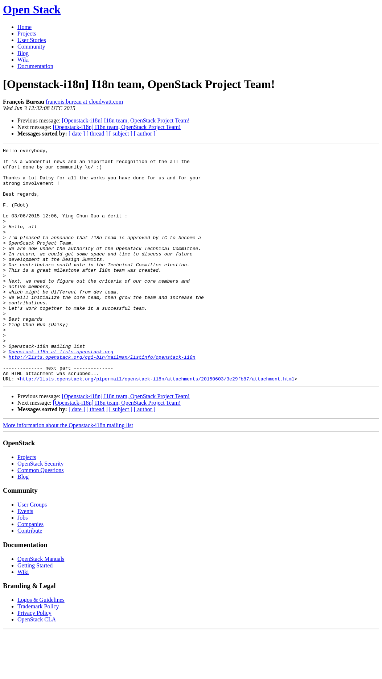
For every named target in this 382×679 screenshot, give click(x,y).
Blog (23, 53)
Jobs (22, 564)
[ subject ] (120, 133)
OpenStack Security (40, 510)
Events (25, 558)
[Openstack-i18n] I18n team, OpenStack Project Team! (126, 120)
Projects (26, 33)
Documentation (35, 66)
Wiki (23, 60)
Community (31, 46)
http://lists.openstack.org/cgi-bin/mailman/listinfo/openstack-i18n (102, 399)
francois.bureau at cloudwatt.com (84, 102)
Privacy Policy (34, 660)
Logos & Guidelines (41, 646)
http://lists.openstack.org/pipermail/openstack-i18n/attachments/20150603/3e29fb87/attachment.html (157, 425)
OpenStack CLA (36, 666)
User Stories (31, 40)
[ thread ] (97, 133)
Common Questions (40, 517)
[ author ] (145, 133)
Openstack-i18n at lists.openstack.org (61, 393)
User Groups (32, 551)
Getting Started (35, 612)
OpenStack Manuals (40, 606)
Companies (30, 571)
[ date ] (77, 133)
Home (24, 27)
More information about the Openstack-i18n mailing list (68, 472)
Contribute (29, 577)
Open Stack (32, 9)
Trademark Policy (38, 653)
